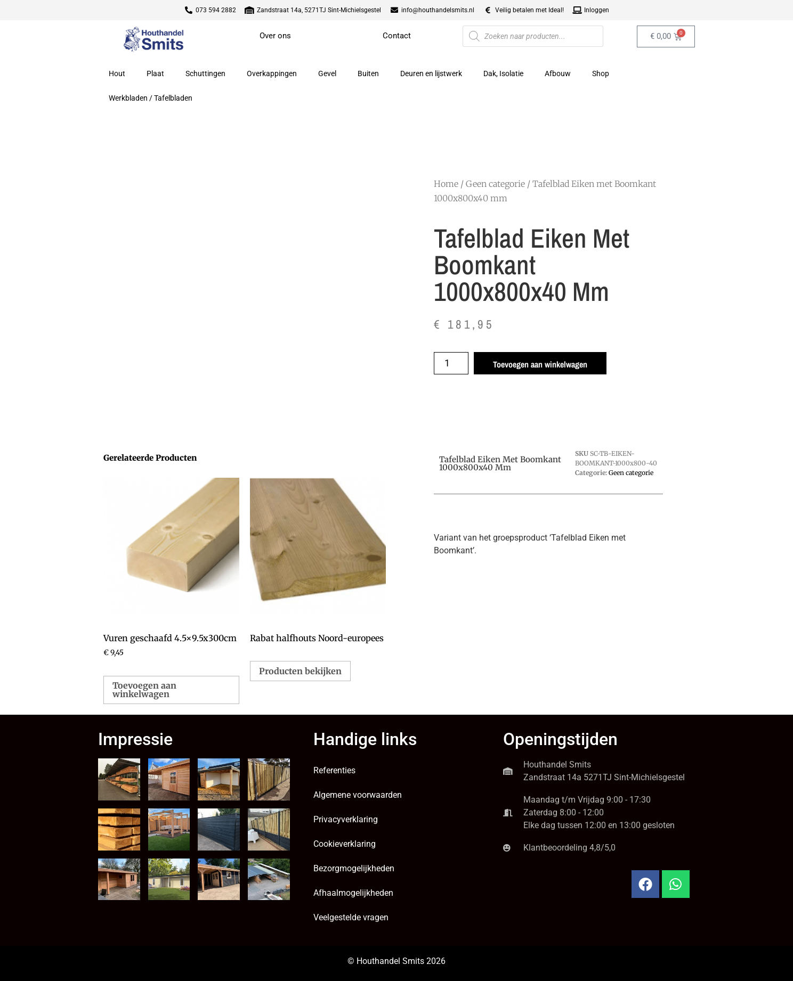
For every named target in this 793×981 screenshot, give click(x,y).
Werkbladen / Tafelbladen (150, 98)
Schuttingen (205, 73)
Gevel (327, 73)
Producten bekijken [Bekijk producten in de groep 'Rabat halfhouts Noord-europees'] (300, 671)
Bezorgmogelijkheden (353, 868)
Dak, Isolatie (503, 73)
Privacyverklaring (345, 819)
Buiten (368, 73)
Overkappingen (272, 73)
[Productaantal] (451, 363)
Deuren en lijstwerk (431, 73)
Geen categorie (495, 183)
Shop (600, 73)
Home (446, 183)
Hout (117, 73)
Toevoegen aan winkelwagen (540, 364)
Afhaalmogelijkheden (353, 893)
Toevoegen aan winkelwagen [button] (144, 689)
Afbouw (558, 73)
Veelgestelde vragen (351, 917)
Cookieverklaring (344, 844)
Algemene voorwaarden (357, 795)
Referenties (334, 770)
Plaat (155, 73)
